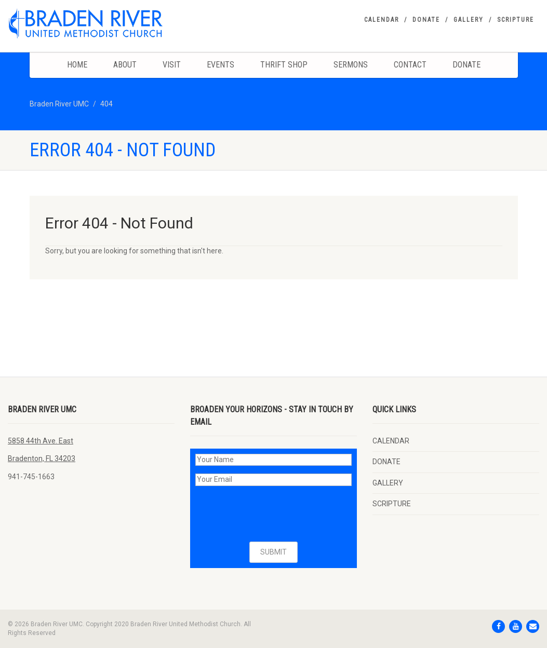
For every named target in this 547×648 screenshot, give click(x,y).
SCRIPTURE (515, 19)
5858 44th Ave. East (40, 441)
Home (77, 65)
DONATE (426, 19)
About (125, 65)
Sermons (350, 65)
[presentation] (274, 514)
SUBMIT (273, 552)
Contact (410, 65)
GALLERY (468, 19)
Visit (172, 65)
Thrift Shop (284, 65)
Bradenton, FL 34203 (41, 458)
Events (220, 65)
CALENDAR (381, 19)
